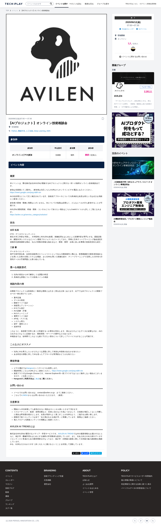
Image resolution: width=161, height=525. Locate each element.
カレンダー (9, 480)
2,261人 (148, 91)
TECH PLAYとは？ (90, 476)
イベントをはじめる (90, 488)
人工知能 (29, 131)
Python (14, 131)
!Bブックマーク (96, 453)
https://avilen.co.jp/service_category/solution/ (29, 215)
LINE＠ (25, 395)
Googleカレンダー (127, 29)
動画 (7, 492)
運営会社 (47, 484)
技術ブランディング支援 (53, 476)
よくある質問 (88, 484)
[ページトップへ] (13, 4)
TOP (7, 10)
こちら (36, 379)
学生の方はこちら (132, 4)
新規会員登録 (151, 4)
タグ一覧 (8, 508)
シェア (85, 453)
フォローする (146, 87)
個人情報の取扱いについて (131, 480)
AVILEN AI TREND (66, 434)
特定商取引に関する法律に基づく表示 (136, 484)
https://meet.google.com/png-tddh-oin (25, 192)
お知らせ (86, 480)
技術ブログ (9, 488)
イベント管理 (88, 492)
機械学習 (21, 131)
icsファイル (141, 29)
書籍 (7, 496)
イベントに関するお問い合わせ (133, 57)
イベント (15, 10)
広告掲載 (47, 480)
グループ (8, 500)
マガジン (8, 484)
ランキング (9, 504)
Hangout (29, 368)
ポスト (76, 453)
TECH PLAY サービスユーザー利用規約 (136, 476)
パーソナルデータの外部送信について (136, 488)
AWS (48, 131)
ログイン (143, 4)
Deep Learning (39, 131)
